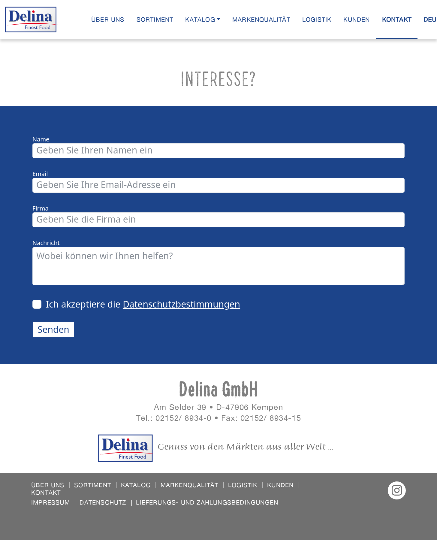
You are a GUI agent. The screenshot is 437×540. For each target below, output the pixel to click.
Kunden (356, 19)
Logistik (317, 19)
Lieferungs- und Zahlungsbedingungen (207, 502)
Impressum (53, 502)
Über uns (108, 19)
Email (40, 173)
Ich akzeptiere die (143, 304)
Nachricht (46, 243)
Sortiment (155, 19)
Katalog (139, 484)
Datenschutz (106, 502)
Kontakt (396, 19)
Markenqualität (261, 19)
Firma (40, 208)
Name (40, 139)
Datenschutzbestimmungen (181, 304)
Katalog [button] (200, 19)
